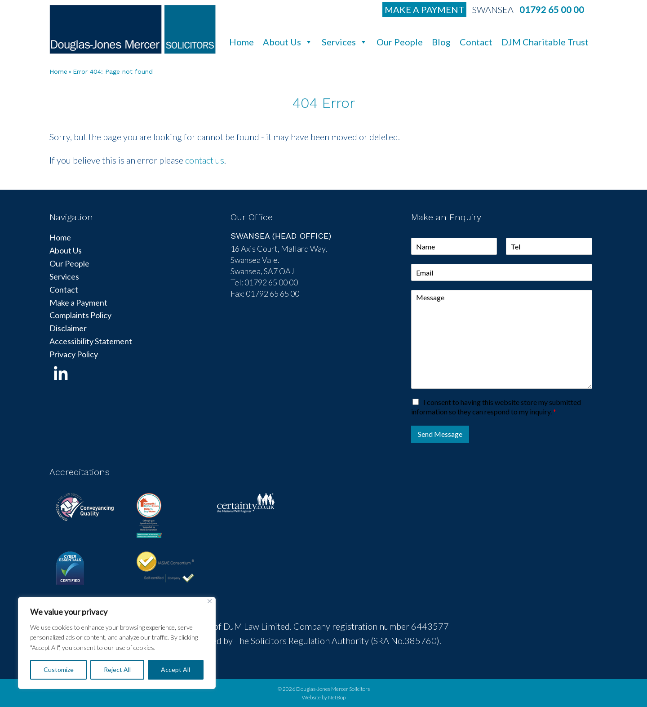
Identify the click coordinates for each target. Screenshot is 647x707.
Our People (400, 41)
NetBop (337, 697)
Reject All (117, 669)
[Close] (210, 601)
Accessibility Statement (90, 341)
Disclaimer (68, 328)
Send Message (440, 434)
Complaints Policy (80, 315)
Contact (476, 41)
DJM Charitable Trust (545, 41)
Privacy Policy (73, 354)
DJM (132, 29)
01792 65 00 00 (551, 9)
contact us (204, 160)
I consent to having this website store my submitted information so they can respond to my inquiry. (496, 407)
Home (241, 41)
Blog (441, 41)
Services (345, 42)
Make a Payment (424, 9)
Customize (59, 669)
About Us (288, 42)
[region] (117, 643)
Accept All (175, 669)
